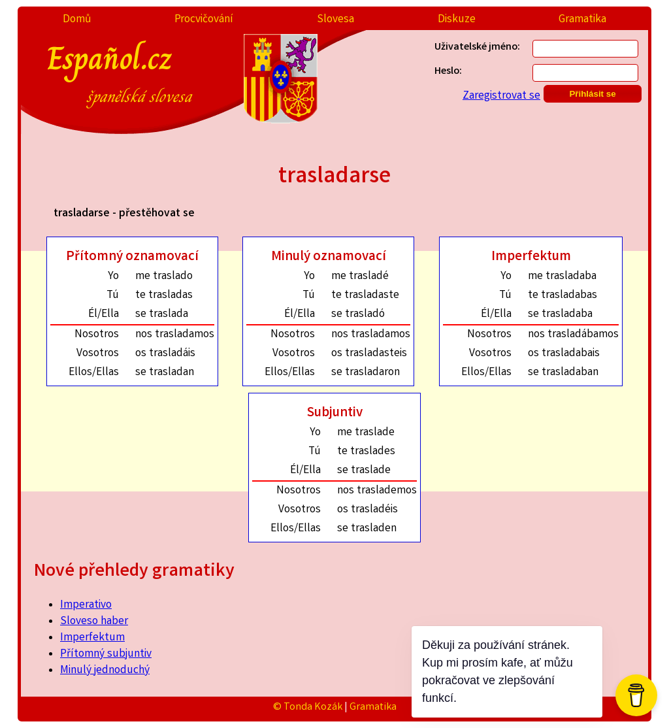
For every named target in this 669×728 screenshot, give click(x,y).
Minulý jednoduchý (105, 671)
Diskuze (457, 20)
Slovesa (335, 20)
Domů (77, 20)
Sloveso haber (94, 622)
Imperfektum (92, 638)
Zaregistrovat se (501, 96)
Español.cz (156, 71)
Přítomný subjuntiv (106, 654)
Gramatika (582, 20)
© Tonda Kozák (307, 707)
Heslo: (448, 71)
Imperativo (86, 605)
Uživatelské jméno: (477, 47)
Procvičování (203, 20)
